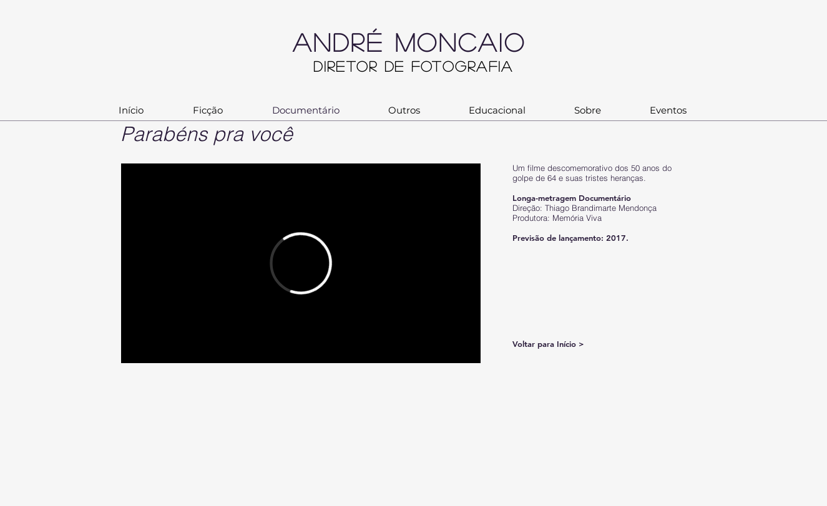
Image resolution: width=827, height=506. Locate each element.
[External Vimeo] (301, 263)
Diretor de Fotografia (413, 66)
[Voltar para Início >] (557, 343)
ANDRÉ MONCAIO (426, 41)
